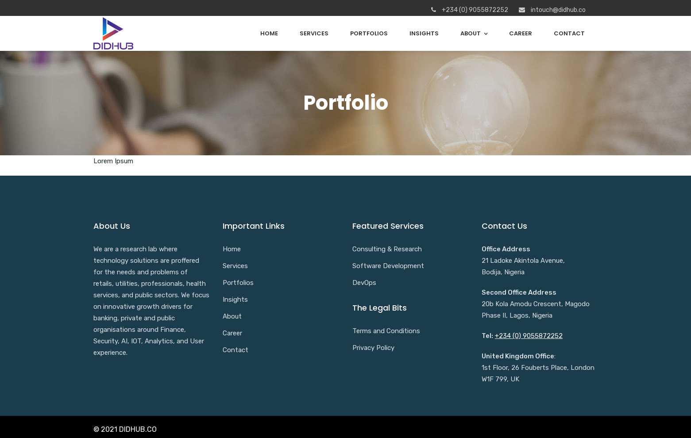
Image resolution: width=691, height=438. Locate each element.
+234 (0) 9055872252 (529, 336)
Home (269, 33)
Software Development (388, 266)
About (470, 33)
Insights (424, 33)
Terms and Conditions (386, 331)
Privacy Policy (373, 348)
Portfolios (369, 33)
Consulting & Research (387, 249)
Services (314, 33)
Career (520, 33)
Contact (569, 33)
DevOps (364, 283)
